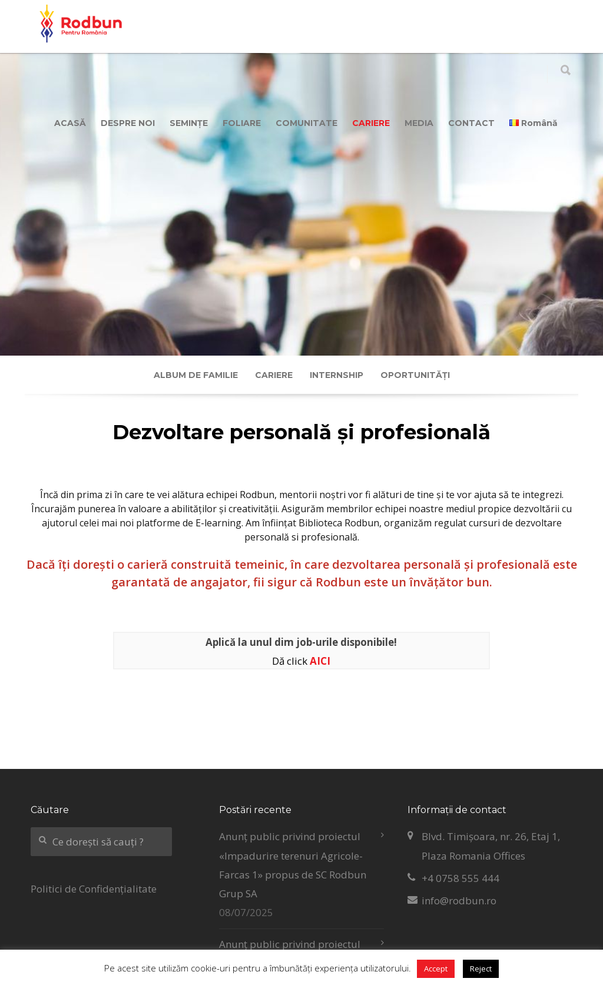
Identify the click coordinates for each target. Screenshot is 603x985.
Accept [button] (436, 968)
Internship (336, 375)
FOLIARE (242, 123)
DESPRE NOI (128, 123)
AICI (320, 661)
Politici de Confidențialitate (94, 889)
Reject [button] (481, 968)
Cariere (274, 375)
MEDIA (419, 123)
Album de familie (196, 375)
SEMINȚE (189, 123)
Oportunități (415, 375)
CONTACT (471, 123)
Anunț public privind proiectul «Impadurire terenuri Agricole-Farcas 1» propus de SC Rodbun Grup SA (292, 865)
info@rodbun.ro (459, 900)
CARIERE (371, 123)
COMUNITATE (306, 123)
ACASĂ (70, 123)
